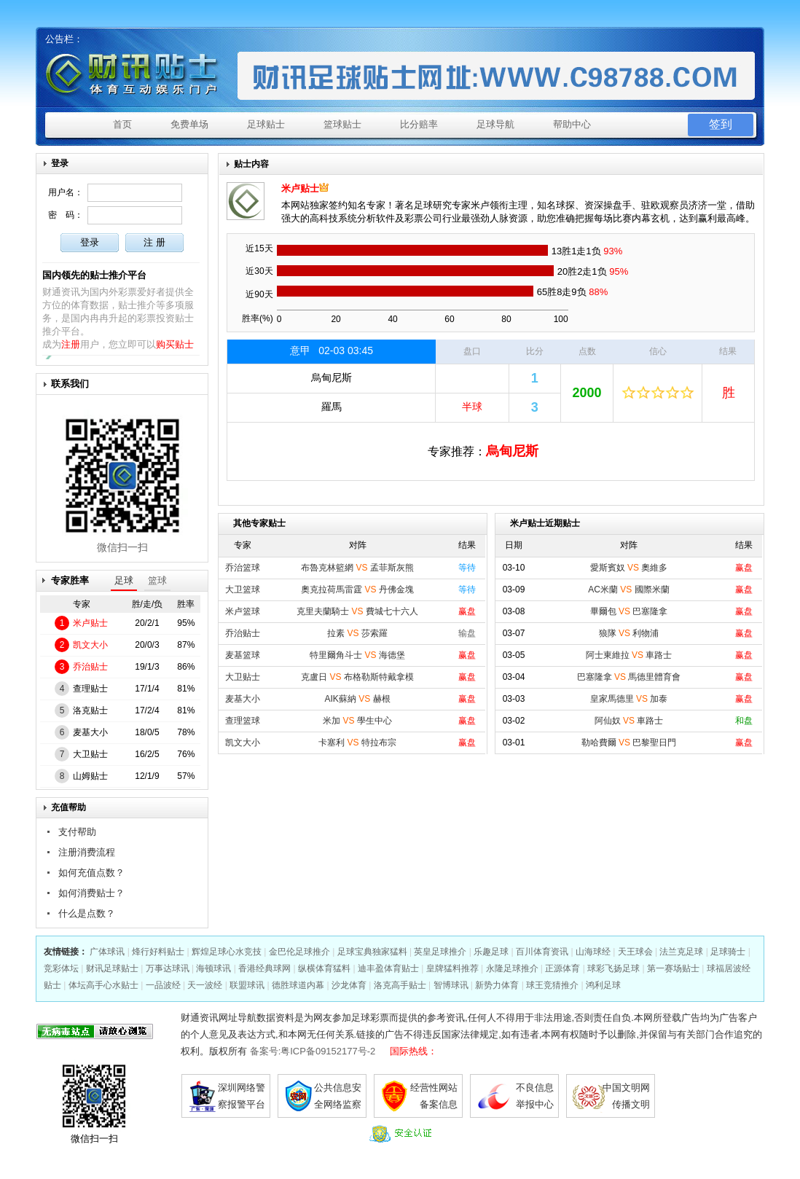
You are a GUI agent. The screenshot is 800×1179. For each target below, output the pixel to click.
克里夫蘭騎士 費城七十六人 (357, 611)
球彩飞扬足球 (613, 968)
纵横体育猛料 (324, 968)
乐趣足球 (491, 952)
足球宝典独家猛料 (372, 952)
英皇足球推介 (440, 952)
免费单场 (189, 124)
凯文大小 (90, 645)
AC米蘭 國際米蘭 (628, 589)
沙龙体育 (349, 985)
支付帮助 (77, 831)
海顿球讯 (213, 968)
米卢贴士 (90, 623)
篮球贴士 (342, 124)
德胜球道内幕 (298, 985)
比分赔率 (419, 124)
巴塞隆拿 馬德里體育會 (629, 677)
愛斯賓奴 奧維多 (629, 568)
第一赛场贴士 (673, 968)
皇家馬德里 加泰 (629, 699)
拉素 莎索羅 (357, 633)
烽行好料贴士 (158, 952)
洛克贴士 (90, 710)
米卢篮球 (242, 611)
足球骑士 (727, 952)
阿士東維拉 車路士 (629, 655)
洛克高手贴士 (400, 985)
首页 (122, 124)
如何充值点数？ (91, 872)
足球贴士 (266, 124)
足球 (123, 580)
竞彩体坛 (61, 968)
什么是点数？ (86, 913)
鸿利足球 (603, 985)
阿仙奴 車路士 (629, 721)
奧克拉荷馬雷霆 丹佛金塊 (357, 589)
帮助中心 (572, 124)
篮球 (157, 580)
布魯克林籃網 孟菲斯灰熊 (357, 568)
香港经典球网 (264, 968)
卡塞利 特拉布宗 (357, 742)
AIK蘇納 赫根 (357, 699)
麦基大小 (90, 732)
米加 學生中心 (357, 721)
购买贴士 (175, 344)
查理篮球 (242, 721)
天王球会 (635, 952)
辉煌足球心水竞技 (227, 952)
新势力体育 (497, 985)
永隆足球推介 (512, 968)
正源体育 (562, 968)
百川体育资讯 (542, 952)
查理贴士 (90, 688)
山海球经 (593, 952)
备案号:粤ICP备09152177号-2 (313, 1051)
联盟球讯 (247, 985)
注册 (70, 344)
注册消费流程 (86, 852)
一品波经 (163, 985)
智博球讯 (451, 985)
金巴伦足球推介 (299, 952)
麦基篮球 (242, 655)
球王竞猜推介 (552, 985)
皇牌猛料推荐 (452, 968)
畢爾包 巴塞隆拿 (629, 611)
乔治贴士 (90, 667)
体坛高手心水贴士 (103, 985)
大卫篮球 (242, 589)
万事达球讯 (167, 968)
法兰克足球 (681, 952)
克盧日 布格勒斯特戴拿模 (357, 677)
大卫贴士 (90, 754)
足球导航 (495, 124)
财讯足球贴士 (112, 968)
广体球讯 (107, 952)
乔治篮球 (242, 568)
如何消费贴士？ (91, 893)
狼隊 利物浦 (629, 633)
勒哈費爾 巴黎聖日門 (629, 742)
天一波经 (204, 985)
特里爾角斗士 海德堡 (357, 655)
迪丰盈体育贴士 (388, 968)
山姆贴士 (90, 776)
